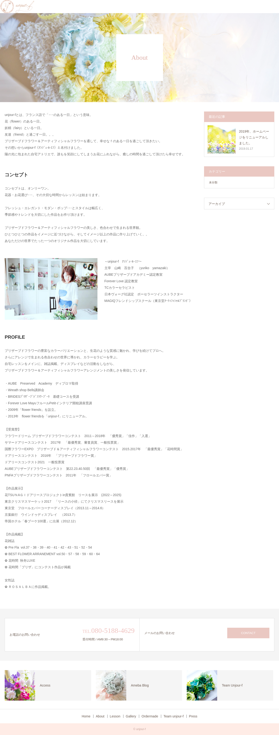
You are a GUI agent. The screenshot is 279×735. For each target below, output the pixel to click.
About (100, 716)
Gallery (131, 716)
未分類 (213, 182)
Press (193, 716)
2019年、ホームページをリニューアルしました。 (254, 137)
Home (86, 716)
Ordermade (149, 716)
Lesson (115, 716)
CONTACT (248, 633)
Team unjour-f (174, 716)
